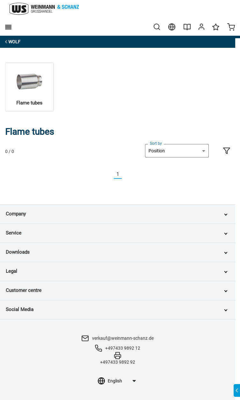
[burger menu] (8, 27)
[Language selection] (121, 381)
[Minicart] (231, 27)
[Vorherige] (110, 174)
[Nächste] (125, 174)
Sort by (156, 143)
